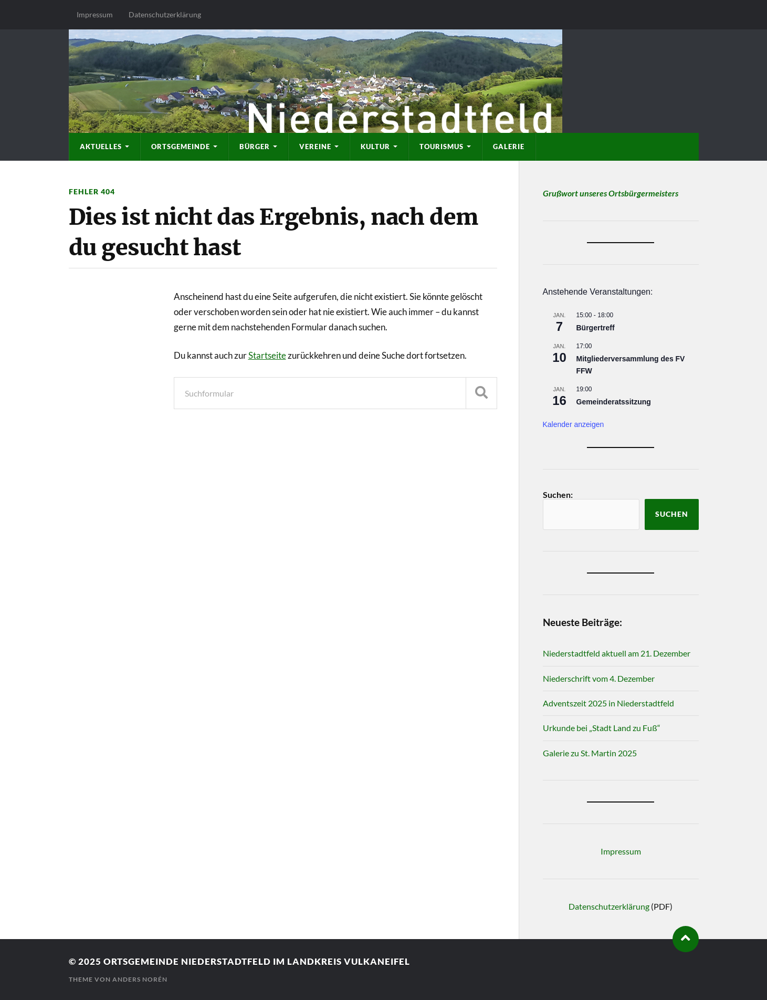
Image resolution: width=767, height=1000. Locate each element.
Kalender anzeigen (573, 424)
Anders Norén (139, 979)
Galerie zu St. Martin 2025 (590, 753)
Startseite (267, 355)
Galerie (508, 146)
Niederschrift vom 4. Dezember (599, 678)
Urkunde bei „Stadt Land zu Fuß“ (601, 728)
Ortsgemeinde (180, 146)
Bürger (254, 146)
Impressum (95, 14)
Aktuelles (101, 146)
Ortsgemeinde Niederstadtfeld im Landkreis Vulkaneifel (256, 961)
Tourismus (441, 146)
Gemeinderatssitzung (613, 402)
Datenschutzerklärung (165, 14)
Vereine (315, 146)
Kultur (375, 146)
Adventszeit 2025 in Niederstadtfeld (608, 703)
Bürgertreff (595, 328)
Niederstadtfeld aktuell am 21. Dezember (616, 653)
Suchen (671, 514)
